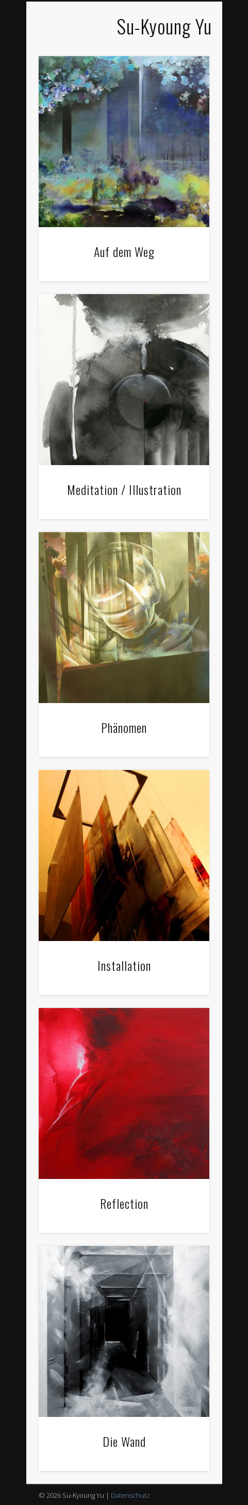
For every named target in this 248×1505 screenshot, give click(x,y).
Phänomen (124, 727)
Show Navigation (47, 27)
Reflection (124, 1203)
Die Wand (124, 1441)
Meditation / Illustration (124, 489)
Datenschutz (130, 1495)
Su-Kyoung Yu (164, 26)
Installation (124, 965)
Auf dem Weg (124, 251)
